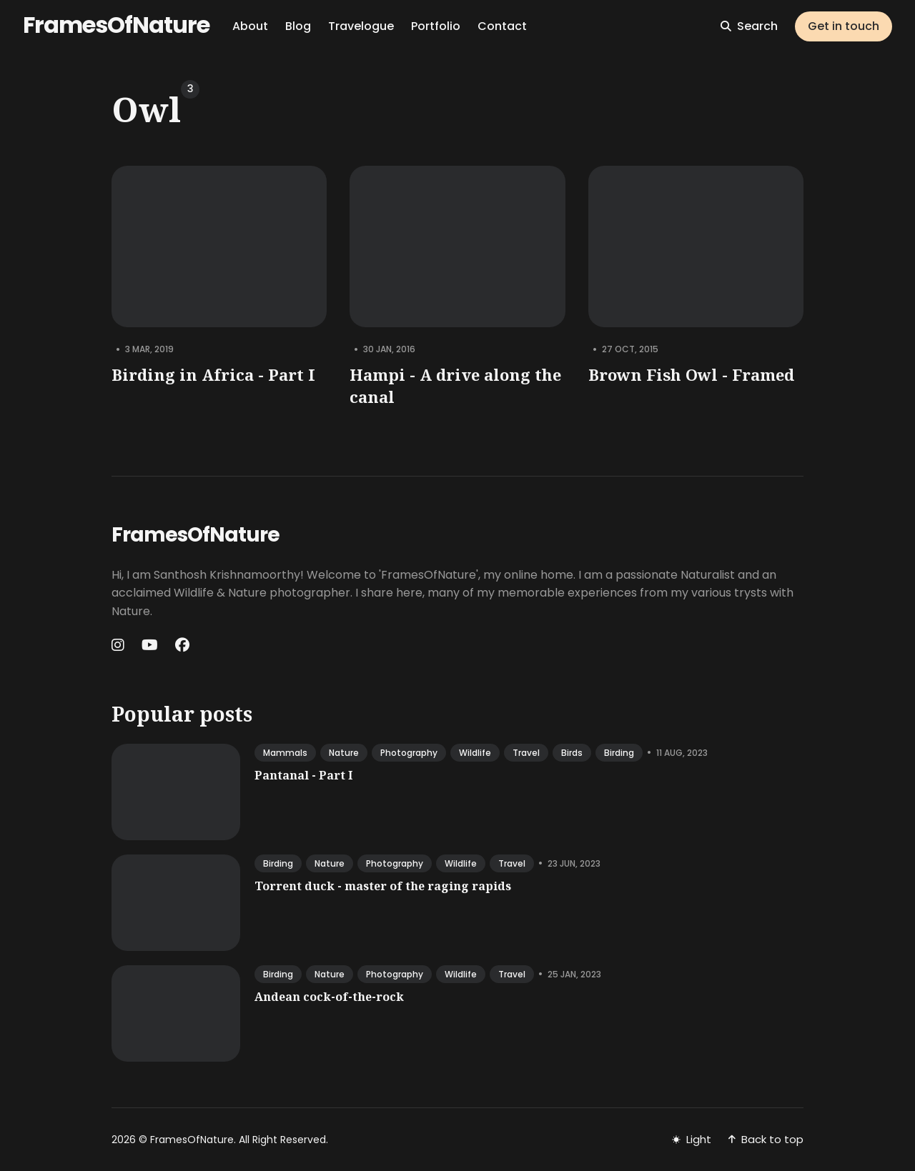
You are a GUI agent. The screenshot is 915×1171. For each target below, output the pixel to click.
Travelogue (361, 26)
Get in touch (843, 26)
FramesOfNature (116, 25)
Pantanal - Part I (303, 775)
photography (408, 753)
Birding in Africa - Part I (213, 374)
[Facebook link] (182, 645)
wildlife (475, 753)
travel (526, 753)
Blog (298, 26)
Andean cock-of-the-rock (329, 997)
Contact (502, 26)
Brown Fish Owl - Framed (691, 374)
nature (344, 753)
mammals (285, 753)
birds (572, 753)
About (250, 26)
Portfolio (435, 26)
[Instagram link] (119, 645)
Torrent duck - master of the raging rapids (382, 886)
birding (619, 753)
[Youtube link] (150, 645)
